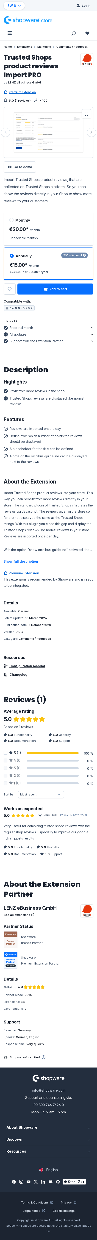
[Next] (91, 132)
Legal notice (34, 1211)
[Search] (74, 33)
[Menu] (10, 33)
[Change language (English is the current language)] (48, 1169)
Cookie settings (64, 1210)
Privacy (68, 1202)
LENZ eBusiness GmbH (24, 82)
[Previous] (5, 132)
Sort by (9, 794)
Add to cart (55, 289)
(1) (15, 753)
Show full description (21, 561)
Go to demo (20, 167)
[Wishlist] (87, 33)
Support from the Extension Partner (33, 340)
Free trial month (18, 327)
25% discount (74, 255)
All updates (15, 333)
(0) (15, 760)
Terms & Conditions (37, 1202)
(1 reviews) (23, 100)
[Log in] (83, 5)
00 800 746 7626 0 (48, 1105)
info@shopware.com (48, 1090)
